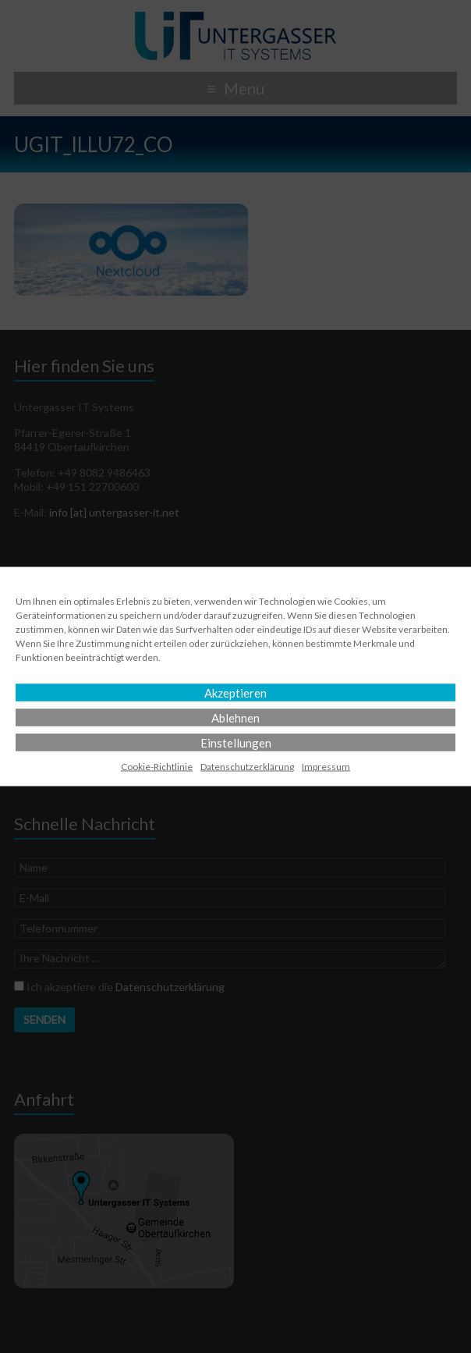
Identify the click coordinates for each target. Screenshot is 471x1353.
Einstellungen (235, 743)
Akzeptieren (235, 693)
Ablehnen (235, 718)
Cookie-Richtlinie (157, 766)
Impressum (326, 766)
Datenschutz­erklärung (247, 766)
